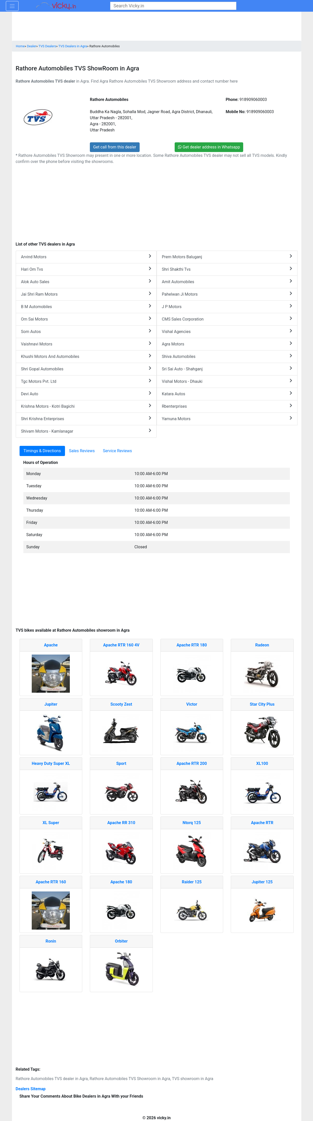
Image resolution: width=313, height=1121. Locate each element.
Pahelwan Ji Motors (227, 294)
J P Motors (227, 306)
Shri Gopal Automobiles (86, 368)
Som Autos (86, 331)
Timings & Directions (42, 450)
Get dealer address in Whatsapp (209, 147)
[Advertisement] (157, 593)
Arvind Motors (86, 256)
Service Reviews (117, 450)
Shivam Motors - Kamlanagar (86, 431)
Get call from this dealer (114, 147)
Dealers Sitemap (31, 1088)
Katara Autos (227, 393)
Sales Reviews (82, 450)
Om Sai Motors (86, 319)
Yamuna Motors (227, 418)
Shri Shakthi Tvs (227, 269)
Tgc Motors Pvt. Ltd (86, 381)
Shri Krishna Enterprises (86, 418)
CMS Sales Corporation (227, 319)
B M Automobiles (86, 306)
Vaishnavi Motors (86, 343)
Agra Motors (227, 343)
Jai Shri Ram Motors (86, 294)
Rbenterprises (227, 406)
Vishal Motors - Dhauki (227, 381)
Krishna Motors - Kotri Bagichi (86, 406)
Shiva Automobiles (227, 356)
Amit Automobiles (227, 281)
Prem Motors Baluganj (227, 256)
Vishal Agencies (227, 331)
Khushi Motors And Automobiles (86, 356)
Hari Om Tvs (86, 269)
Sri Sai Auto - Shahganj (227, 368)
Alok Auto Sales (86, 281)
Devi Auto (86, 393)
